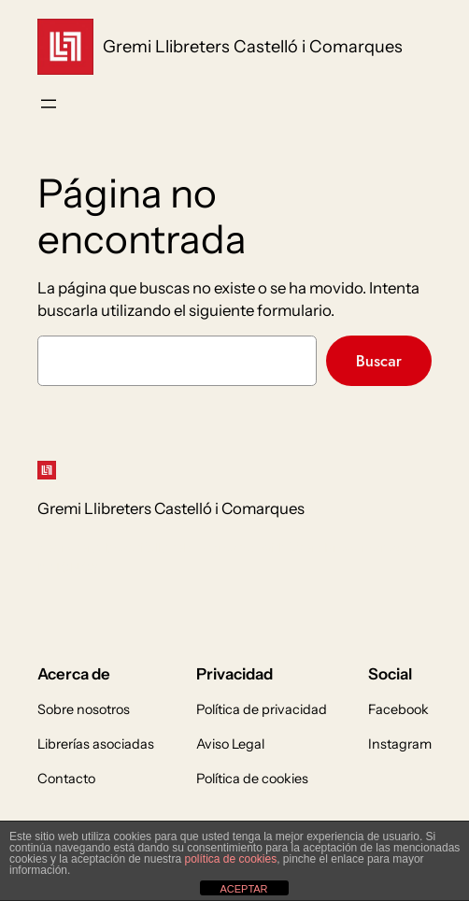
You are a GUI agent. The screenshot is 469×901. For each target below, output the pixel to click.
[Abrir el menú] (48, 104)
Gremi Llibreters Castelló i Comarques (253, 46)
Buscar (379, 361)
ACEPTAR (243, 888)
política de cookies (230, 858)
